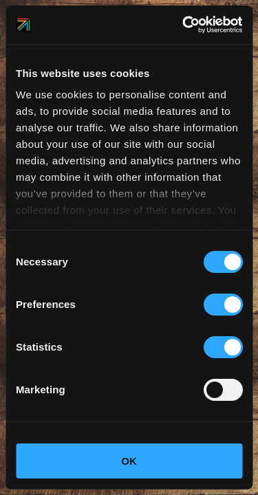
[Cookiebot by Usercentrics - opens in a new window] (183, 25)
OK (129, 461)
